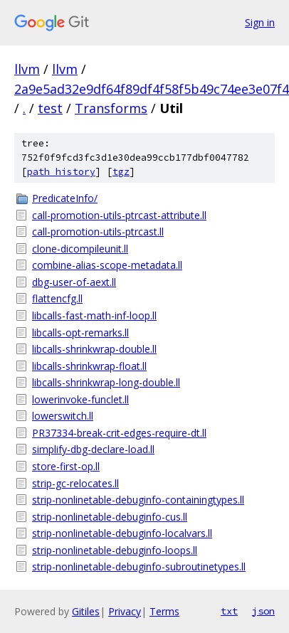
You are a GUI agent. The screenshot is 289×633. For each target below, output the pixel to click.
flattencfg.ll (57, 298)
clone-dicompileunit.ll (80, 248)
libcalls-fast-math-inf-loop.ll (94, 315)
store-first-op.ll (66, 466)
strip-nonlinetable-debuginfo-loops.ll (114, 550)
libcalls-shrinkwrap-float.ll (89, 366)
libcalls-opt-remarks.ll (80, 332)
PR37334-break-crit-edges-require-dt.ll (119, 433)
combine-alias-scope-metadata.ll (107, 265)
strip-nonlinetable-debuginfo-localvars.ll (122, 533)
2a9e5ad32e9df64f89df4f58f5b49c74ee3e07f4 (151, 88)
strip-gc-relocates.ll (75, 483)
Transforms (111, 108)
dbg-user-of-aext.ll (74, 282)
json (263, 611)
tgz (121, 172)
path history (61, 172)
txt (229, 611)
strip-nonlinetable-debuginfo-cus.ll (109, 516)
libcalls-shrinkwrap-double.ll (94, 349)
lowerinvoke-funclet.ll (80, 399)
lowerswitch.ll (62, 415)
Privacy (124, 611)
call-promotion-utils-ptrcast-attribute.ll (119, 215)
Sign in (260, 22)
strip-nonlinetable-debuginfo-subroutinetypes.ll (139, 566)
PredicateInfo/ (65, 198)
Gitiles (86, 611)
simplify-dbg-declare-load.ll (93, 449)
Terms (164, 611)
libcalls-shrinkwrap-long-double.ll (106, 382)
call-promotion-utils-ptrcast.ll (98, 231)
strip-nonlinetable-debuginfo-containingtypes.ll (138, 499)
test (50, 108)
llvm (27, 69)
